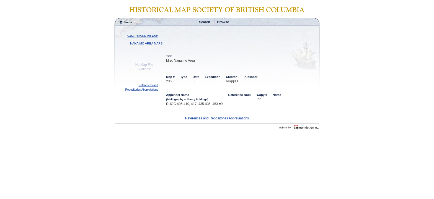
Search (204, 22)
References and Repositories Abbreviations (217, 118)
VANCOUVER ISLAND (142, 36)
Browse (223, 22)
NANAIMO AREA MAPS (146, 43)
